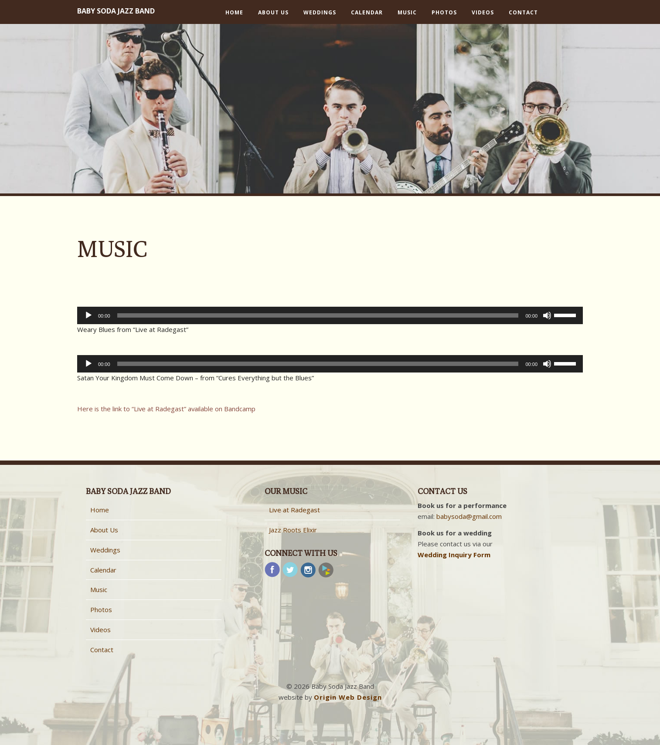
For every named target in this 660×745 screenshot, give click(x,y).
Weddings (319, 12)
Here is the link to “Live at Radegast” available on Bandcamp (167, 408)
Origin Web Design (348, 697)
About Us (273, 12)
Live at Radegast (294, 509)
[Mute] (547, 315)
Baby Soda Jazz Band (116, 11)
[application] (330, 315)
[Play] (88, 315)
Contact (523, 12)
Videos (483, 12)
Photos (444, 12)
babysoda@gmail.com (469, 516)
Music (407, 12)
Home (234, 12)
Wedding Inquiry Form (454, 554)
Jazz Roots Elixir (293, 529)
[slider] (318, 315)
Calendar (367, 12)
